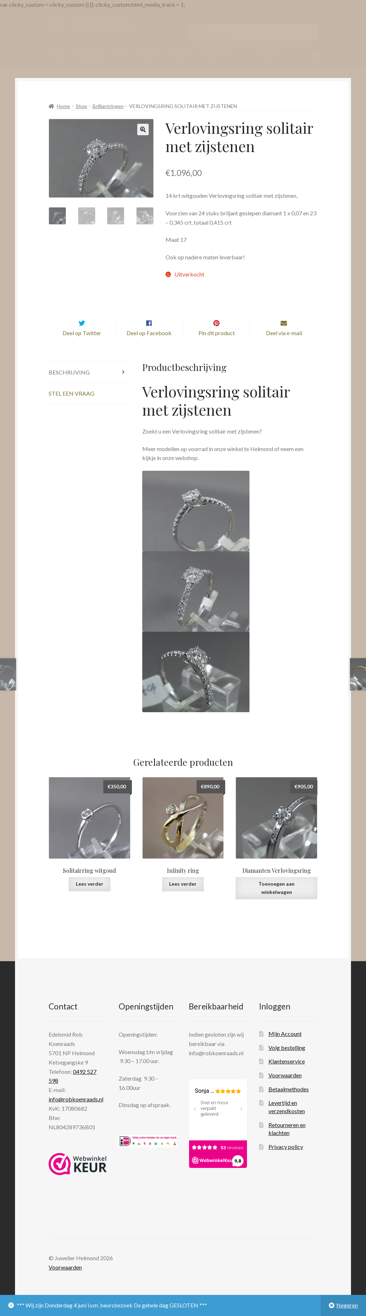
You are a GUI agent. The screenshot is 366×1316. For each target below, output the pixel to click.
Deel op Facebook (149, 346)
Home (56, 54)
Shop (81, 106)
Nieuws (180, 54)
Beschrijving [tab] (69, 386)
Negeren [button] (347, 1305)
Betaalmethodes (288, 1103)
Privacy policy (285, 1160)
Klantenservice (286, 1075)
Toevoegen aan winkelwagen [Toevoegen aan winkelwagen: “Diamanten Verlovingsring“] (276, 902)
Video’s (211, 54)
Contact (148, 54)
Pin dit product (216, 346)
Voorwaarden (285, 1089)
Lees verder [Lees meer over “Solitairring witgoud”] (89, 898)
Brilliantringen (108, 106)
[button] (143, 129)
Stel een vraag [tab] (71, 407)
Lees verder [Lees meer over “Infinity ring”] (183, 898)
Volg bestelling (286, 1061)
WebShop (88, 54)
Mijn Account (285, 1047)
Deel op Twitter (82, 346)
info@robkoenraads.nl (76, 1113)
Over (119, 54)
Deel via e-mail (284, 346)
